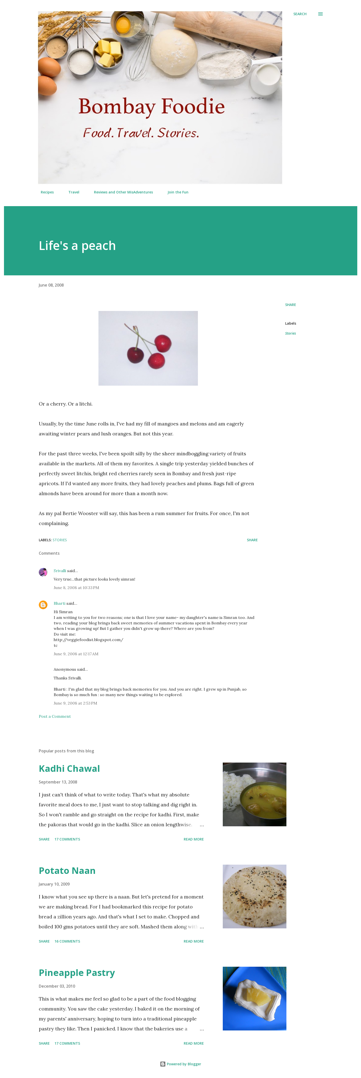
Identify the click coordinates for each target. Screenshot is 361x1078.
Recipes (44, 192)
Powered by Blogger (180, 1064)
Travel (70, 192)
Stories (290, 333)
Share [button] (290, 304)
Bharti (59, 603)
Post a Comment (55, 716)
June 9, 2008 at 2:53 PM (75, 703)
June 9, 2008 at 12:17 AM (76, 653)
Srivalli (60, 570)
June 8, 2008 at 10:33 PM (76, 587)
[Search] (300, 14)
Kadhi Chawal (69, 768)
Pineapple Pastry (77, 972)
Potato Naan (67, 870)
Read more (194, 839)
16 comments (67, 941)
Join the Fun (175, 192)
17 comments (67, 839)
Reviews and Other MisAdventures (120, 192)
